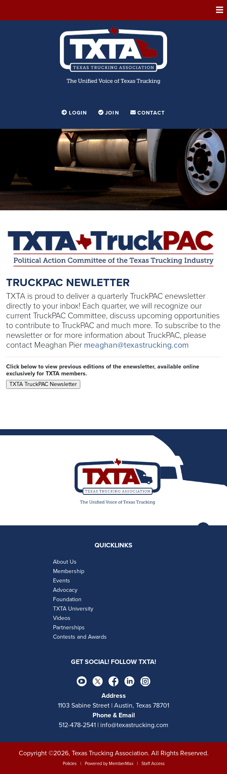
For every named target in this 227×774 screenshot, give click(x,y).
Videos (62, 618)
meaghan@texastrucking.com (136, 345)
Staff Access (153, 763)
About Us (65, 561)
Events (61, 580)
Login (75, 113)
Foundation (67, 599)
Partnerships (69, 627)
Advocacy (65, 590)
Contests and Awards (80, 636)
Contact (147, 113)
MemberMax (121, 763)
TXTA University (73, 608)
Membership (68, 571)
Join (109, 113)
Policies (70, 763)
